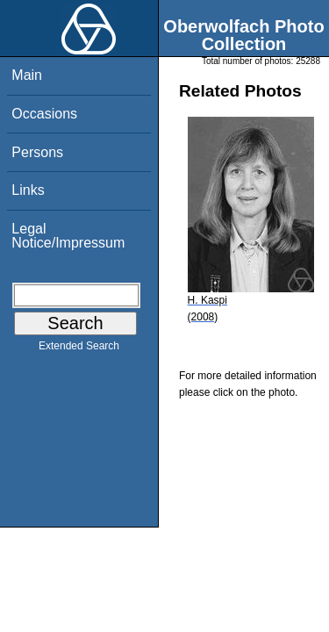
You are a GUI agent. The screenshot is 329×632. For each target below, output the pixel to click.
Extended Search (79, 349)
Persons (37, 152)
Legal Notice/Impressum (68, 235)
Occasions (44, 113)
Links (27, 190)
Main (26, 75)
